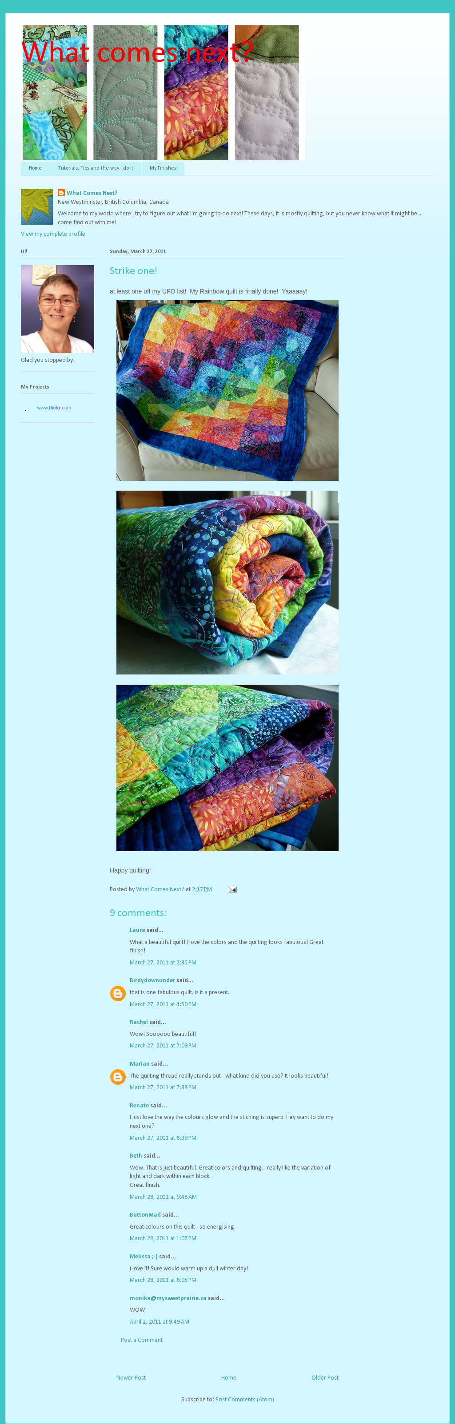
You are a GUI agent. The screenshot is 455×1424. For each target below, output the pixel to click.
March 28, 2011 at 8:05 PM (163, 1280)
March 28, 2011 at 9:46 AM (163, 1197)
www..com (54, 407)
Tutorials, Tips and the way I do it (95, 168)
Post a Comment (142, 1340)
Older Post (325, 1378)
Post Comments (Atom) (245, 1399)
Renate (139, 1106)
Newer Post (131, 1378)
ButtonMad (145, 1215)
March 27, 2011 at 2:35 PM (163, 963)
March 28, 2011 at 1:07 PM (163, 1238)
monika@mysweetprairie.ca (168, 1298)
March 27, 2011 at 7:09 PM (163, 1046)
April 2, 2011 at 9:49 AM (159, 1322)
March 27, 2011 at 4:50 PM (163, 1004)
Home (35, 168)
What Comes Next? (92, 193)
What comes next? (137, 54)
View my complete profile (53, 234)
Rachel (139, 1022)
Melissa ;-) (144, 1256)
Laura (137, 930)
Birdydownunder (152, 980)
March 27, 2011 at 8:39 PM (163, 1138)
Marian (140, 1064)
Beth (136, 1156)
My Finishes (163, 168)
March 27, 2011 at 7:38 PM (163, 1087)
